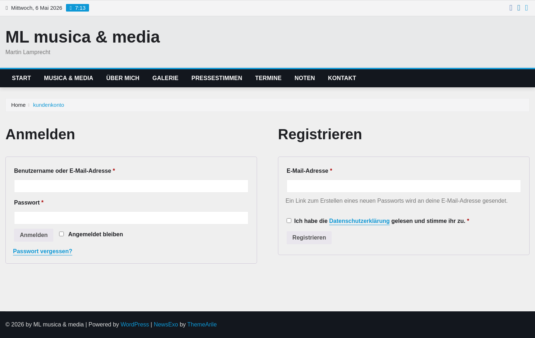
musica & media (68, 78)
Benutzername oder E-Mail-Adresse (66, 171)
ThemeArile (202, 324)
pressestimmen (216, 78)
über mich (123, 78)
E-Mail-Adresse (311, 171)
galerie (165, 78)
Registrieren (309, 237)
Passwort (30, 202)
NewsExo (166, 324)
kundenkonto (48, 105)
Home (18, 105)
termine (268, 78)
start (21, 78)
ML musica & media (82, 36)
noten (305, 78)
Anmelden (34, 235)
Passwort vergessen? (42, 251)
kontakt (342, 78)
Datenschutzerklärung (359, 221)
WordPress (135, 324)
